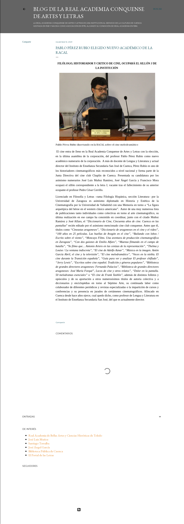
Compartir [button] (26, 42)
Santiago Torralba (38, 443)
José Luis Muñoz (38, 439)
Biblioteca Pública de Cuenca (45, 451)
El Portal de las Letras (41, 455)
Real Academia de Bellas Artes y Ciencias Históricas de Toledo (65, 435)
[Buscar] (157, 9)
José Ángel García (39, 447)
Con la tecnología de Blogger (92, 509)
